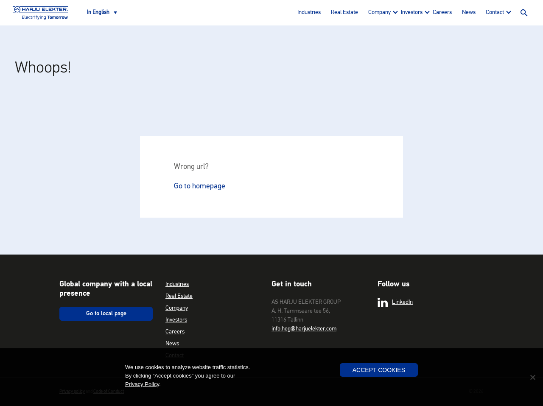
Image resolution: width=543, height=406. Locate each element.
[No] (532, 377)
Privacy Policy (142, 384)
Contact (495, 12)
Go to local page (106, 313)
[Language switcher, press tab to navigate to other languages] (102, 12)
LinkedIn (395, 302)
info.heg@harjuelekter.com (304, 329)
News (469, 12)
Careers (442, 12)
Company (379, 12)
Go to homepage (199, 186)
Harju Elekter (40, 12)
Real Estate (344, 12)
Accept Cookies (379, 370)
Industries (309, 12)
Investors (412, 12)
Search (524, 12)
